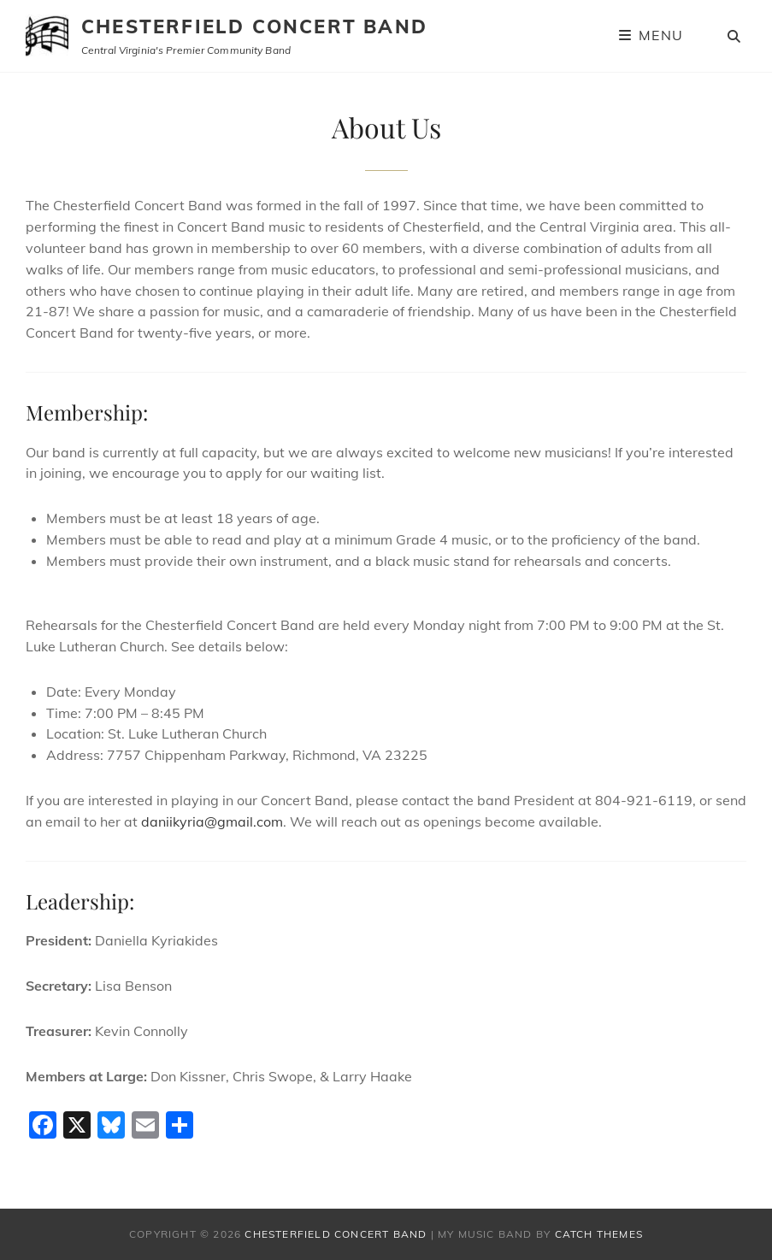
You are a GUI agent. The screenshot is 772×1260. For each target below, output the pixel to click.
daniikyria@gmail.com (212, 821)
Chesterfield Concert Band (254, 26)
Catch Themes (599, 1234)
